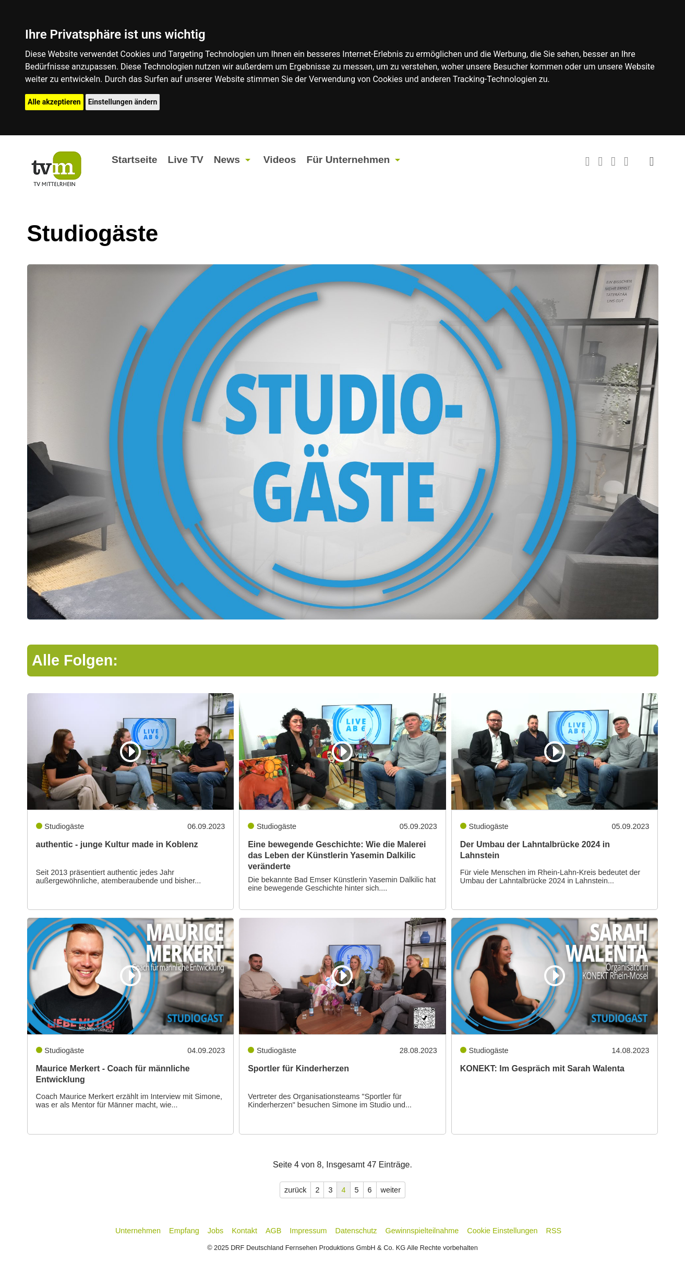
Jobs (215, 1230)
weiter (391, 1190)
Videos (279, 159)
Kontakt (244, 1230)
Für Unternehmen (348, 159)
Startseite (134, 159)
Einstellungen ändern (123, 102)
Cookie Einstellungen (502, 1230)
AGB (273, 1230)
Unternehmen (138, 1230)
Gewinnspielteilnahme (422, 1230)
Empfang (184, 1230)
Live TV (185, 159)
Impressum (308, 1230)
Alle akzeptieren (54, 102)
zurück (295, 1190)
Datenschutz (356, 1230)
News (227, 159)
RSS (554, 1230)
